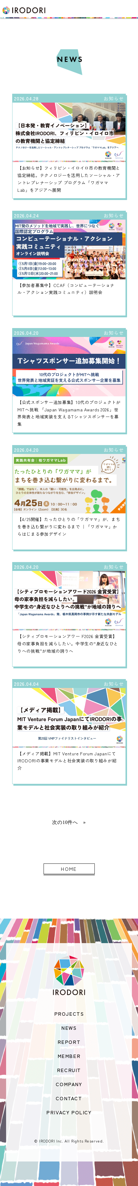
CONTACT (69, 1098)
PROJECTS (69, 1013)
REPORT (69, 1042)
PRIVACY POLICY (68, 1112)
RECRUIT (69, 1070)
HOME (69, 868)
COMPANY (69, 1084)
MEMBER (69, 1056)
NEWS (68, 1028)
